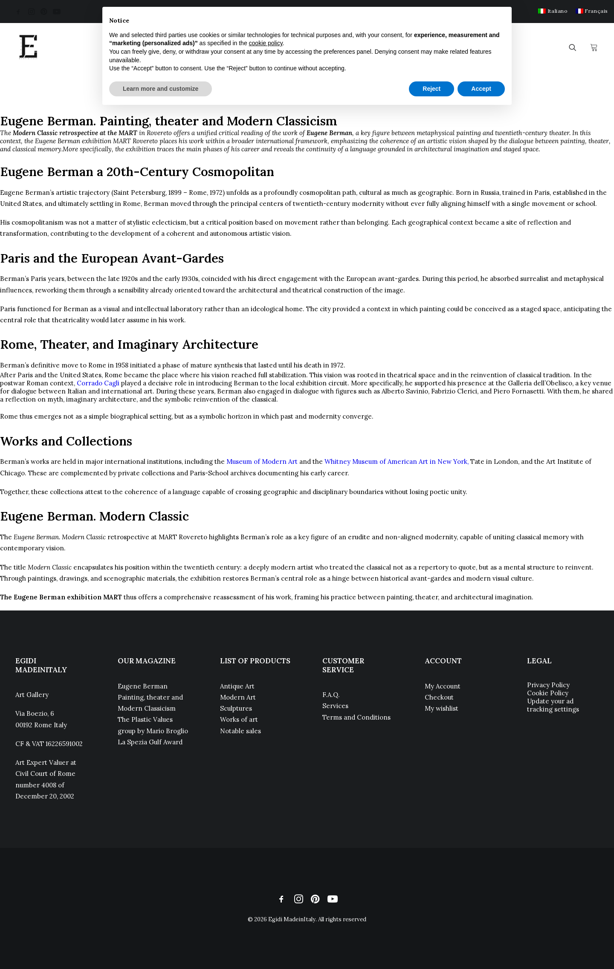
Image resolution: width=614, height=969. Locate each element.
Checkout (439, 697)
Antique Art (237, 686)
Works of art (239, 719)
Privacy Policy (548, 685)
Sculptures (236, 708)
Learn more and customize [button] (160, 88)
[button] (18, 11)
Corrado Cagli (98, 383)
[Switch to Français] (592, 11)
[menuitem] (553, 11)
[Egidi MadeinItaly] (28, 47)
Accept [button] (481, 88)
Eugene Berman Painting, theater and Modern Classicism (150, 697)
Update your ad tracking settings (553, 705)
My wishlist (441, 708)
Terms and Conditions (356, 717)
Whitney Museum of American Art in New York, (396, 461)
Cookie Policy (547, 693)
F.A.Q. (331, 695)
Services (335, 706)
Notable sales (240, 731)
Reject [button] (431, 88)
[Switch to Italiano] (553, 11)
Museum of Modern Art (262, 461)
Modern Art (238, 697)
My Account (442, 686)
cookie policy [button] (266, 43)
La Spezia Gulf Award (150, 742)
